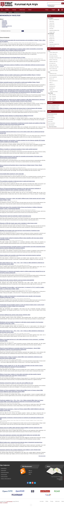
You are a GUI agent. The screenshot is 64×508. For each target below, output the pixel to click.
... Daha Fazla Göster (53, 70)
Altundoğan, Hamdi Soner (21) (55, 57)
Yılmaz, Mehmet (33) (53, 52)
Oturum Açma (50, 115)
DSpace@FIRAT (3, 12)
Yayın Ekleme (50, 119)
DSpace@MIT (3, 470)
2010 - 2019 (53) (52, 96)
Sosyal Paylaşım (51, 124)
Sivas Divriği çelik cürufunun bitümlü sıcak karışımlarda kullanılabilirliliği (17, 280)
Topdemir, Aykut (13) (53, 61)
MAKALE (10, 12)
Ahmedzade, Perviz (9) (53, 66)
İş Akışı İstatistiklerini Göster (53, 108)
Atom (30, 474)
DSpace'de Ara (51, 5)
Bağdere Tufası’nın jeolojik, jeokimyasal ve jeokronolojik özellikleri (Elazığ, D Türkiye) (20, 74)
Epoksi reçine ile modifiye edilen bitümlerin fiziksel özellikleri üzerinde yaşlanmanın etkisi (21, 427)
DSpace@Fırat (3, 468)
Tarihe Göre (4, 20)
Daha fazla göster (42, 455)
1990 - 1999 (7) (52, 99)
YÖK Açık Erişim (4, 474)
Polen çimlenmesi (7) (53, 80)
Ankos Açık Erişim (4, 476)
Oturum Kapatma (51, 117)
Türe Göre (4, 24)
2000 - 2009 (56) (52, 98)
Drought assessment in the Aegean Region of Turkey (12, 57)
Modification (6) (52, 86)
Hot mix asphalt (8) (53, 77)
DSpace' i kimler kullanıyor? (6, 478)
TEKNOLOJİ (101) (52, 73)
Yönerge (14, 9)
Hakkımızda (22, 9)
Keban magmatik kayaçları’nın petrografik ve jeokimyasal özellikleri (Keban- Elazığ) (20, 82)
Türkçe (46, 9)
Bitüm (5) (51, 89)
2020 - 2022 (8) (52, 94)
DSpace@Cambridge (5, 472)
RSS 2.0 (30, 472)
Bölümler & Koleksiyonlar (54, 19)
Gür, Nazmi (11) (52, 63)
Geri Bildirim (5, 502)
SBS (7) (50, 82)
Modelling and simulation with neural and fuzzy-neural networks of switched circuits (20, 230)
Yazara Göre (4, 21)
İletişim (29, 9)
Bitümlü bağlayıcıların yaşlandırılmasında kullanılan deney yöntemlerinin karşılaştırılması (21, 442)
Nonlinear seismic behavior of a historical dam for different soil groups (16, 115)
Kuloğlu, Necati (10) (53, 65)
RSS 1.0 (30, 470)
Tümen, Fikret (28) (53, 54)
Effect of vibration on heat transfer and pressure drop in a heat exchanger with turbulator (21, 108)
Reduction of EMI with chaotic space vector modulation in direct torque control (18, 223)
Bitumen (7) (51, 78)
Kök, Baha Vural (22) (53, 56)
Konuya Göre (4, 23)
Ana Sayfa (41, 501)
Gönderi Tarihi (4, 26)
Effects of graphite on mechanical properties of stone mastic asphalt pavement (18, 149)
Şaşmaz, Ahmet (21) (53, 59)
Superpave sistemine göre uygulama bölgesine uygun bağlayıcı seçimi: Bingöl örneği (20, 449)
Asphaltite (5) (52, 87)
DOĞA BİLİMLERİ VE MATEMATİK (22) (56, 75)
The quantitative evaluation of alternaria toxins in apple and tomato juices (17, 181)
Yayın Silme (50, 121)
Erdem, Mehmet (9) (53, 68)
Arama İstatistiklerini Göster (53, 106)
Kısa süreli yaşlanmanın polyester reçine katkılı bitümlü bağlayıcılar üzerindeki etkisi (20, 435)
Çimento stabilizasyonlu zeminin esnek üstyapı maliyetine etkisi (15, 314)
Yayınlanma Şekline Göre (7, 25)
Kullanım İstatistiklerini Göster (53, 105)
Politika (7, 9)
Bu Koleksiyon (51, 6)
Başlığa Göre (4, 22)
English (53, 9)
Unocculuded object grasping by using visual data (12, 173)
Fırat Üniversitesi (9, 501)
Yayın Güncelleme (51, 123)
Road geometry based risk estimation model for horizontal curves (15, 215)
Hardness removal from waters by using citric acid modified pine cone (16, 382)
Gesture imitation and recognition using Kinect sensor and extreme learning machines (20, 255)
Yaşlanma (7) (51, 84)
